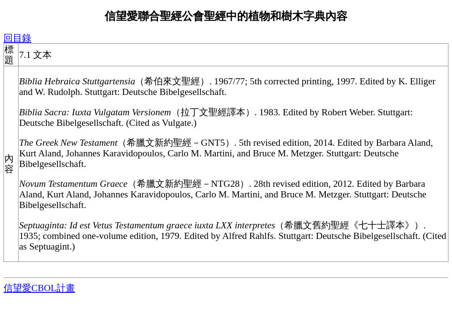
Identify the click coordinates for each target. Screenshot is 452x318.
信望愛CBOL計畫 (39, 288)
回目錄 (17, 38)
